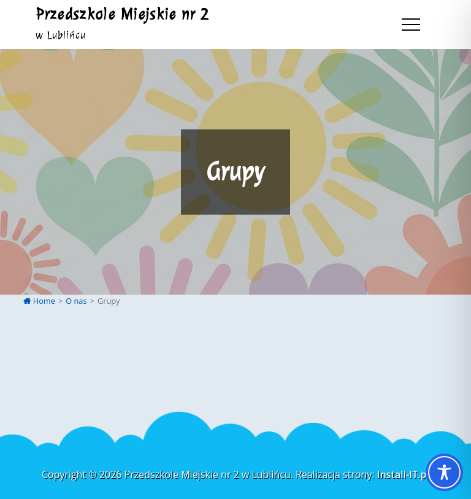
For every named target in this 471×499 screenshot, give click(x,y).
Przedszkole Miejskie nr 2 (123, 14)
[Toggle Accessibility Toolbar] (444, 472)
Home (39, 300)
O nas (76, 300)
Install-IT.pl (403, 474)
